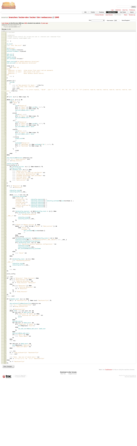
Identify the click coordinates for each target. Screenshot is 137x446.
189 (5, 367)
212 (5, 409)
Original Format (72, 440)
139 (5, 278)
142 (5, 284)
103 (5, 214)
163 (5, 321)
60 (5, 136)
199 (5, 385)
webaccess (46, 17)
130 (5, 262)
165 (5, 325)
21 (5, 66)
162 (5, 320)
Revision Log (132, 14)
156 (5, 309)
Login (112, 10)
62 (5, 140)
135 (5, 271)
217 (5, 418)
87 (5, 185)
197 (5, 382)
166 (5, 326)
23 (5, 70)
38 (5, 96)
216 (5, 416)
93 (5, 195)
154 (5, 305)
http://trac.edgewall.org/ (130, 443)
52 (5, 122)
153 (5, 304)
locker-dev (24, 17)
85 (5, 181)
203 (5, 393)
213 (5, 411)
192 (5, 373)
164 (5, 323)
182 (5, 355)
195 (5, 378)
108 (5, 222)
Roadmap (101, 12)
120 (5, 244)
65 (5, 146)
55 (5, 127)
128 (5, 258)
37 (5, 94)
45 (5, 110)
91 (5, 192)
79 (5, 171)
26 (5, 75)
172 (5, 337)
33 (5, 87)
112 (5, 229)
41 (5, 103)
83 (5, 178)
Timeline (93, 12)
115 (5, 235)
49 (5, 117)
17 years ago (44, 23)
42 (5, 105)
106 (5, 219)
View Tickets (123, 12)
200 (5, 387)
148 (5, 295)
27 (5, 76)
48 (5, 115)
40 (5, 99)
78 (5, 169)
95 (5, 199)
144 (5, 287)
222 (5, 427)
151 (5, 300)
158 (5, 313)
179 (5, 350)
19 (5, 63)
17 (5, 59)
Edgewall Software (20, 443)
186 (5, 362)
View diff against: (129, 20)
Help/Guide (118, 10)
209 (5, 403)
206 (5, 398)
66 (5, 147)
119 (5, 242)
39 (5, 98)
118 (5, 240)
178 (5, 348)
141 (5, 282)
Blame (125, 14)
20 (5, 65)
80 (5, 173)
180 (5, 351)
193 (5, 374)
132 (5, 266)
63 (5, 142)
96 (5, 201)
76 (5, 165)
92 (5, 194)
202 (5, 391)
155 (5, 307)
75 (5, 164)
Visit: (90, 20)
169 (5, 332)
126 (5, 255)
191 (5, 371)
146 (5, 291)
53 (5, 124)
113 (5, 231)
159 (5, 315)
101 (5, 210)
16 (5, 57)
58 (5, 133)
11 (5, 49)
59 (5, 135)
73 (5, 160)
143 (5, 286)
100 (5, 208)
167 (5, 328)
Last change (5, 23)
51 (5, 120)
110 (5, 226)
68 (5, 151)
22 (5, 68)
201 (5, 389)
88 (5, 187)
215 (5, 414)
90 (5, 190)
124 (5, 251)
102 (5, 212)
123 (5, 249)
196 (5, 380)
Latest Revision (109, 14)
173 (5, 339)
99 (5, 206)
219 (5, 422)
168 (5, 330)
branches (13, 17)
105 (5, 217)
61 (5, 138)
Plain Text (63, 440)
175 (5, 343)
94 (5, 197)
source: (4, 17)
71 (5, 156)
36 (5, 92)
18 (5, 61)
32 (5, 85)
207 (5, 400)
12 (5, 50)
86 (5, 183)
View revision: (110, 20)
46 (5, 111)
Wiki (85, 12)
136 (5, 273)
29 (5, 80)
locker (33, 17)
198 (5, 384)
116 (5, 237)
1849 (57, 17)
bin (38, 17)
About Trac (125, 10)
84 (5, 180)
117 (5, 238)
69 (5, 153)
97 (5, 203)
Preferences (132, 10)
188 (5, 365)
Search (132, 12)
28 (5, 78)
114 (5, 233)
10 (5, 47)
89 (5, 188)
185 (5, 360)
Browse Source (111, 12)
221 (5, 425)
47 (5, 113)
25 (5, 73)
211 (5, 407)
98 (5, 204)
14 (5, 54)
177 (5, 346)
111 (5, 228)
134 (5, 269)
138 (5, 277)
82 (5, 176)
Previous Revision (99, 14)
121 (5, 246)
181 (5, 353)
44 (5, 108)
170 (5, 334)
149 (5, 296)
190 (5, 369)
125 (5, 253)
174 (5, 341)
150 (5, 298)
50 (5, 118)
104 (5, 215)
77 (5, 167)
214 (5, 412)
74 (5, 162)
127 (5, 257)
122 (5, 248)
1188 (25, 23)
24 (5, 71)
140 (5, 280)
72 (5, 158)
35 (5, 90)
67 (5, 149)
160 (5, 316)
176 (5, 345)
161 (5, 318)
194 (5, 376)
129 (5, 260)
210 (5, 405)
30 (5, 82)
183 (5, 357)
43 (5, 107)
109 (5, 224)
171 (5, 335)
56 (5, 129)
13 (5, 52)
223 (5, 429)
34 (5, 89)
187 (5, 364)
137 (5, 275)
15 (5, 56)
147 (5, 293)
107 (5, 220)
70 (5, 155)
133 (5, 267)
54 (5, 126)
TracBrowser (108, 436)
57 (5, 131)
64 (5, 144)
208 (5, 402)
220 (5, 423)
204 (5, 394)
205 (5, 396)
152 (5, 302)
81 (5, 175)
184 (5, 359)
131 (5, 264)
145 (5, 289)
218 (5, 420)
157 (5, 311)
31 (5, 84)
